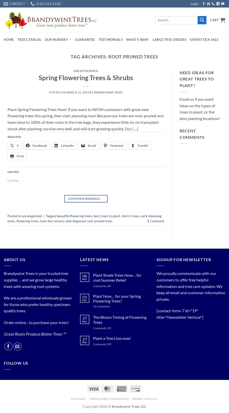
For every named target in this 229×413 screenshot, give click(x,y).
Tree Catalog (29, 40)
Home (9, 40)
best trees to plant (107, 216)
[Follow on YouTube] (222, 4)
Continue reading (86, 198)
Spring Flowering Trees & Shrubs (86, 77)
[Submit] (202, 20)
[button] (194, 4)
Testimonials (111, 40)
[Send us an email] (208, 4)
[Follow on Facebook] (203, 4)
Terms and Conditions (109, 399)
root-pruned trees (100, 221)
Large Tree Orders (169, 40)
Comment (155, 221)
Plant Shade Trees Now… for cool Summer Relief (117, 277)
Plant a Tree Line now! (112, 338)
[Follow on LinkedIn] (217, 4)
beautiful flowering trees (74, 216)
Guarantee (85, 40)
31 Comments (107, 306)
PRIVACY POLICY (145, 399)
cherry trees (130, 216)
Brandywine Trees (108, 92)
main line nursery (52, 221)
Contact (78, 399)
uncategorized (85, 70)
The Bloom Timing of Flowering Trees (119, 319)
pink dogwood (76, 221)
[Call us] (213, 4)
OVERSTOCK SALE (204, 40)
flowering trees (27, 221)
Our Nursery (58, 39)
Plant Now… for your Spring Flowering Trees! (117, 298)
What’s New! (137, 40)
